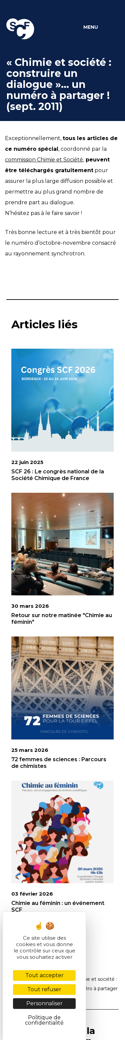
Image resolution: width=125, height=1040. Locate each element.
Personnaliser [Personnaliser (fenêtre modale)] (44, 1003)
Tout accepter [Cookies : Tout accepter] (44, 975)
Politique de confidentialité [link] (44, 1020)
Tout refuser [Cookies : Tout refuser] (44, 989)
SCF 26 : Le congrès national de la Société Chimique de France (57, 474)
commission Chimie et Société (44, 159)
